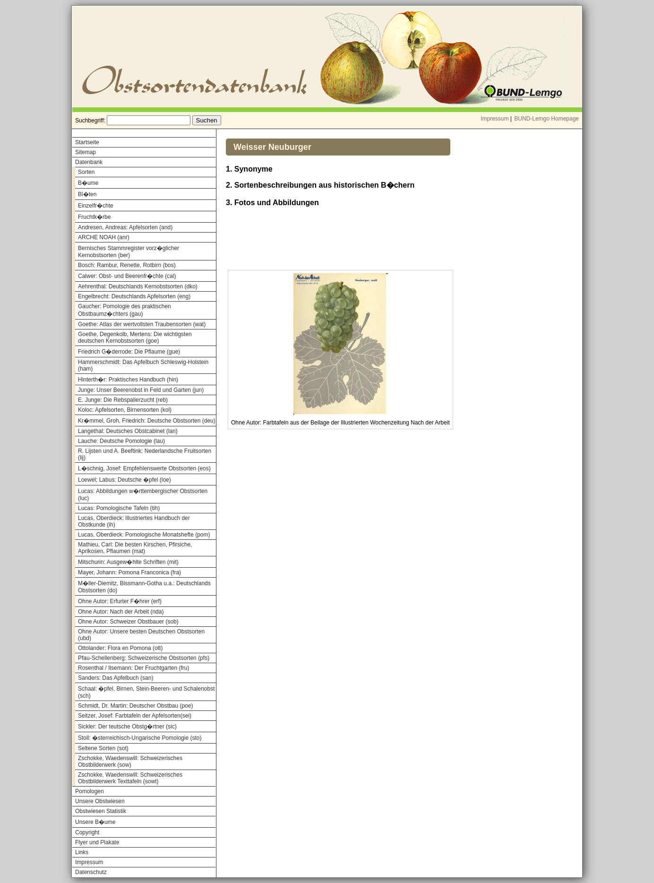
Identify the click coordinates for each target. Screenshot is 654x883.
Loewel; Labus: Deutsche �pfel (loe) (124, 479)
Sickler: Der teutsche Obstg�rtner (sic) (127, 726)
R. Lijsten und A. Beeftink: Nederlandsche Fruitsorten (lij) (144, 454)
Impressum (494, 118)
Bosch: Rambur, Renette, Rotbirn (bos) (127, 265)
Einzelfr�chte (95, 205)
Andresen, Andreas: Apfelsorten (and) (125, 227)
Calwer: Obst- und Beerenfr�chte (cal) (127, 276)
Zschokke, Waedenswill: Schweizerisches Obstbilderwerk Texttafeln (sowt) (130, 778)
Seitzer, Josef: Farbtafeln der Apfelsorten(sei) (134, 715)
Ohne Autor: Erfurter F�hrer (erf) (120, 601)
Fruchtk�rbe (94, 217)
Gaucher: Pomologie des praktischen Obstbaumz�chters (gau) (124, 310)
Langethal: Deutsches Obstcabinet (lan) (128, 431)
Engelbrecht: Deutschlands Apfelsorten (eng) (134, 296)
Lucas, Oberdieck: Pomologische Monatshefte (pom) (144, 534)
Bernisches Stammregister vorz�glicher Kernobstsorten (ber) (128, 252)
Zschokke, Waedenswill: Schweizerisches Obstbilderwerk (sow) (130, 761)
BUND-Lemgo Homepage (546, 118)
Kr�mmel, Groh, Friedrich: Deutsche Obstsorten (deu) (146, 420)
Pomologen (89, 791)
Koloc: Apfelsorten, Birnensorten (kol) (125, 410)
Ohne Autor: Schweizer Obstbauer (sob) (128, 621)
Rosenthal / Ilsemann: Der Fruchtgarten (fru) (133, 668)
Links (81, 852)
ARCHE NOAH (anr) (103, 237)
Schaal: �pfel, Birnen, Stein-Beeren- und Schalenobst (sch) (146, 692)
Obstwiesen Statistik (100, 811)
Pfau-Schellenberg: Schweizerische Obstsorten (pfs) (143, 658)
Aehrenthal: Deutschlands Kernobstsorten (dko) (138, 286)
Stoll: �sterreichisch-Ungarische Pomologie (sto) (139, 738)
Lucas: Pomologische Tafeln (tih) (119, 508)
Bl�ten (87, 194)
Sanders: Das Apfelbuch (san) (115, 678)
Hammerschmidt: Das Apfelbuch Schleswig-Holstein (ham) (143, 365)
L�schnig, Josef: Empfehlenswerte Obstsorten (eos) (144, 468)
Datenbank (89, 162)
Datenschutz (91, 872)
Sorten (86, 172)
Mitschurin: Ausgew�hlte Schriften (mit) (128, 562)
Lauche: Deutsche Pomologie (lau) (121, 441)
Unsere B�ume (95, 822)
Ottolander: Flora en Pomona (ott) (120, 648)
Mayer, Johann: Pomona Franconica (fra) (129, 572)
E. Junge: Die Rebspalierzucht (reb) (123, 400)
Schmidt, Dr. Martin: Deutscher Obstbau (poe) (135, 705)
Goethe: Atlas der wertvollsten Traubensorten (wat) (142, 324)
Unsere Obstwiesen (100, 801)
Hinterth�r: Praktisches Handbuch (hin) (128, 379)
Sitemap (85, 152)
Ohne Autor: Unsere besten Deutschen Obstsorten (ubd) (141, 634)
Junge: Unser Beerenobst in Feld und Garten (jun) (141, 390)
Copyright (87, 832)
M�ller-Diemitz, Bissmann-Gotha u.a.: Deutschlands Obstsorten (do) (144, 587)
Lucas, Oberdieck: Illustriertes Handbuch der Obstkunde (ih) (134, 521)
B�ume (88, 183)
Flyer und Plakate (97, 842)
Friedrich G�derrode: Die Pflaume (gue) (129, 351)
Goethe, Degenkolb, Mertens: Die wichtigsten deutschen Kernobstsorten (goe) (135, 337)
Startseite (87, 142)
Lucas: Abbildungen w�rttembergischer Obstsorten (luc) (142, 495)
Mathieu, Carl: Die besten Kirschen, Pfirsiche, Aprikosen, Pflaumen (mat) (135, 547)
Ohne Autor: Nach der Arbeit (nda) (121, 611)
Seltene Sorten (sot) (103, 748)
